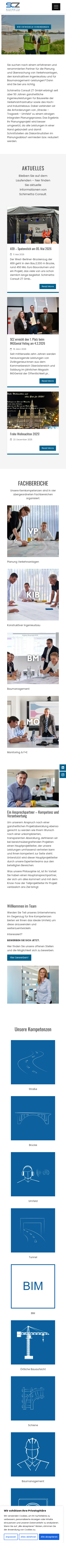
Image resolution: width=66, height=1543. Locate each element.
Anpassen (11, 1536)
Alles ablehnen (28, 1536)
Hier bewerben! (19, 957)
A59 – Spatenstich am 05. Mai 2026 (31, 248)
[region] (31, 1524)
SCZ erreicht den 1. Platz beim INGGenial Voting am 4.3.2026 (27, 341)
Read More (48, 286)
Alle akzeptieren (49, 1536)
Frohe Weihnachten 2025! (25, 434)
